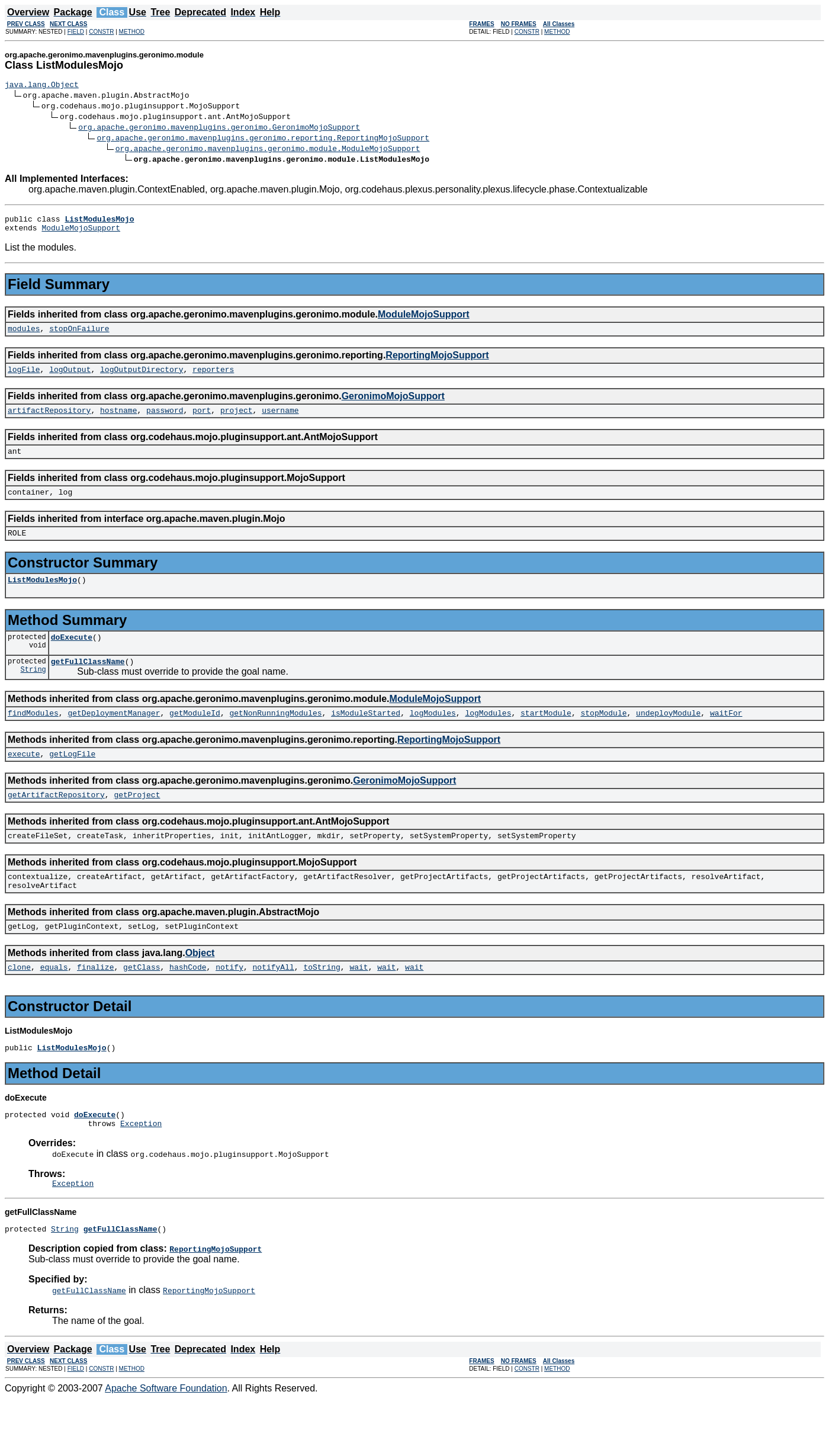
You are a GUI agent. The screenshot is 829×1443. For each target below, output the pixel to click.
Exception (141, 1164)
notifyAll (273, 1002)
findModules (33, 735)
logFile (24, 378)
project (236, 420)
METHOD (131, 31)
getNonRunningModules (275, 735)
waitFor (726, 735)
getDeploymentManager (114, 735)
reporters (213, 378)
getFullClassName (88, 682)
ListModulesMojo (42, 597)
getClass (141, 1002)
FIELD (76, 31)
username (280, 420)
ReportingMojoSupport (437, 362)
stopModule (603, 735)
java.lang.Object (42, 86)
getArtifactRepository (56, 821)
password (164, 420)
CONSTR (101, 31)
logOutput (70, 378)
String (33, 692)
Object (200, 987)
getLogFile (72, 778)
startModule (545, 735)
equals (54, 1002)
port (201, 420)
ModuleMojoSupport (80, 232)
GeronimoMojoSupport (393, 405)
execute (24, 778)
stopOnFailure (79, 335)
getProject (137, 821)
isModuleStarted (365, 735)
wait (358, 1002)
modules (24, 335)
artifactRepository (49, 420)
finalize (95, 1002)
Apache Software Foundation (166, 1433)
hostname (118, 420)
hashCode (187, 1002)
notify (229, 1002)
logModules (433, 735)
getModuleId (194, 735)
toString (321, 1002)
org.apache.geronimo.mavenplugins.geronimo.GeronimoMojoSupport (219, 128)
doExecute (71, 656)
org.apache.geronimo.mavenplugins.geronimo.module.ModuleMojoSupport (267, 150)
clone (19, 1002)
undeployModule (668, 735)
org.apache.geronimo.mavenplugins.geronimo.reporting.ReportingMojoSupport (263, 139)
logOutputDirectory (141, 378)
